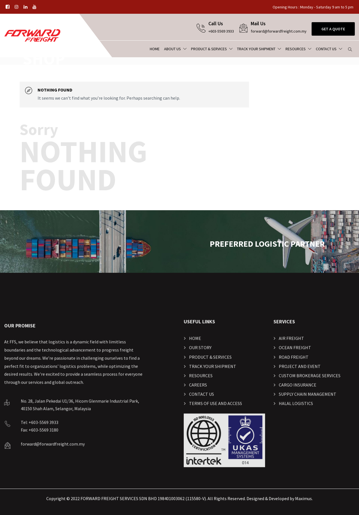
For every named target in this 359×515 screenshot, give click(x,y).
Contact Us (326, 48)
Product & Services (209, 48)
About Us (172, 48)
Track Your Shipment (256, 48)
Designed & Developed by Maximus (279, 498)
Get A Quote (333, 28)
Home (155, 48)
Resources (296, 48)
